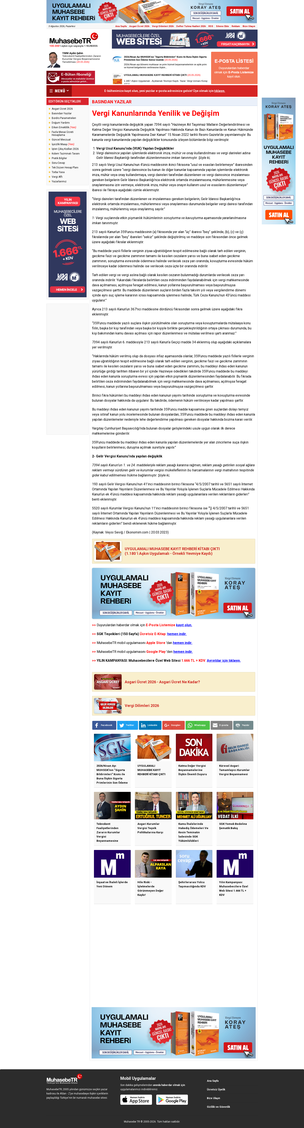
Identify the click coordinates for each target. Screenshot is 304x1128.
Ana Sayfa (121, 26)
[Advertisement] (68, 369)
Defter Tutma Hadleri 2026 (191, 26)
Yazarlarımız (59, 181)
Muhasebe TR (132, 1121)
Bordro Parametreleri (64, 118)
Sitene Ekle (222, 26)
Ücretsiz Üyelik (216, 1089)
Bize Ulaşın (249, 26)
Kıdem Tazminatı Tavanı (66, 153)
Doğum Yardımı (61, 122)
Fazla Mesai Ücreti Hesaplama (62, 133)
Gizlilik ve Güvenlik (218, 1106)
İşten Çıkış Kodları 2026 (65, 148)
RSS (210, 26)
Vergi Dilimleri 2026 (163, 26)
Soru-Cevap (58, 162)
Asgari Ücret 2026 (139, 26)
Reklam (236, 26)
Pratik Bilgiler (59, 158)
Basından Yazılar (62, 113)
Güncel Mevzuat (61, 139)
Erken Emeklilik (64, 127)
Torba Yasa (58, 172)
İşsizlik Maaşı (63, 144)
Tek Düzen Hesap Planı (65, 167)
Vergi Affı (57, 176)
